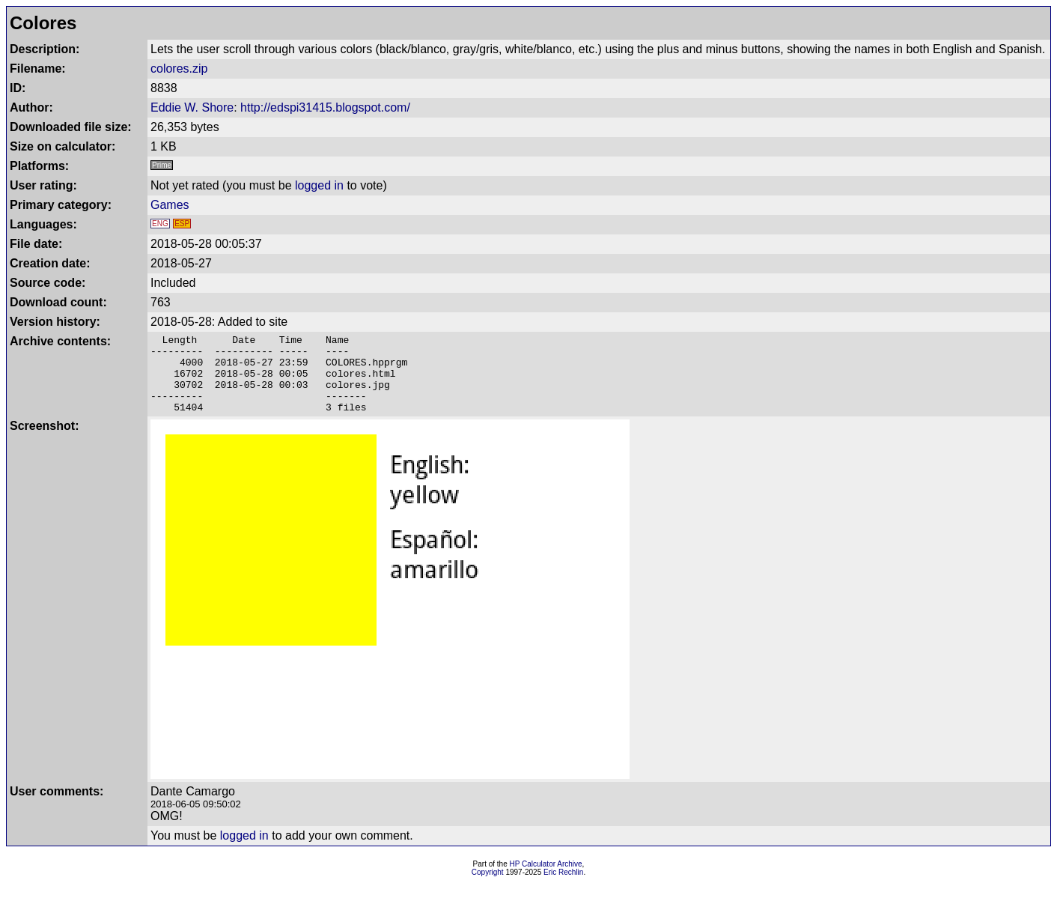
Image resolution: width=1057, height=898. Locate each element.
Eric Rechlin (563, 888)
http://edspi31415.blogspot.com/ (325, 107)
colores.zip (178, 68)
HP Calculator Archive (546, 880)
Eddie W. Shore (192, 107)
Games (169, 204)
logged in (319, 185)
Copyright (488, 888)
